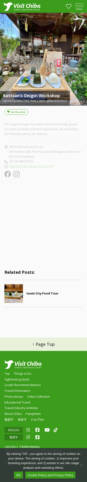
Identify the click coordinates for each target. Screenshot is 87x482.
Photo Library (13, 396)
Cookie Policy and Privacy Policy (50, 475)
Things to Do (22, 373)
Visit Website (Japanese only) (29, 166)
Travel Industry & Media (21, 408)
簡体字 (22, 419)
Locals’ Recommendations (22, 385)
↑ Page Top (43, 344)
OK (18, 475)
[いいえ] (81, 465)
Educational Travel (17, 402)
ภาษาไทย (37, 419)
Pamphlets (33, 414)
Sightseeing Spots (17, 379)
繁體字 (8, 419)
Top (7, 373)
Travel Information (17, 391)
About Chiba (13, 414)
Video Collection (38, 396)
